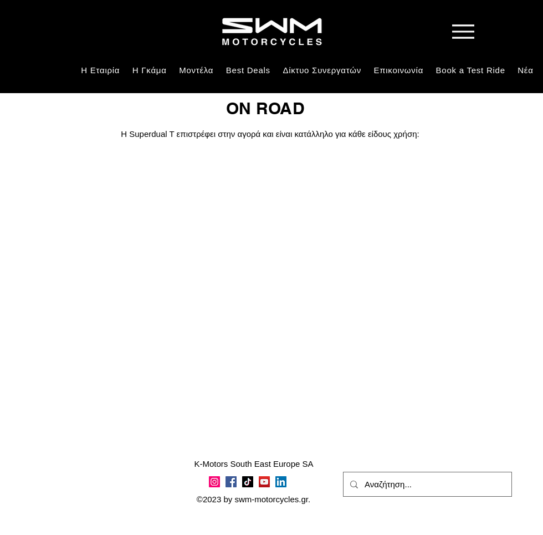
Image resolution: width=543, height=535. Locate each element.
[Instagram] (214, 481)
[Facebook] (231, 481)
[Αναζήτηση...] (426, 484)
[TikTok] (247, 481)
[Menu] (463, 31)
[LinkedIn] (280, 481)
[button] (149, 70)
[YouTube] (264, 481)
